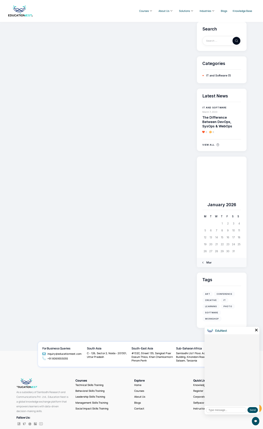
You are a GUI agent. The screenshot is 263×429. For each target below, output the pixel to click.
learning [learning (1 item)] (211, 306)
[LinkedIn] (35, 418)
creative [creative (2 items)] (211, 300)
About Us (165, 11)
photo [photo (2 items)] (228, 306)
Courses (145, 11)
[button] (205, 132)
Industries (207, 11)
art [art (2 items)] (207, 294)
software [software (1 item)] (211, 312)
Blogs (224, 11)
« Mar (208, 262)
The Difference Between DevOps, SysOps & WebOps (217, 122)
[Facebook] (18, 418)
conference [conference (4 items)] (224, 294)
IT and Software (216, 75)
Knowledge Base (242, 11)
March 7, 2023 (209, 112)
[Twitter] (24, 418)
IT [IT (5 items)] (224, 300)
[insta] (29, 418)
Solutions (186, 11)
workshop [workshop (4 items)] (212, 319)
